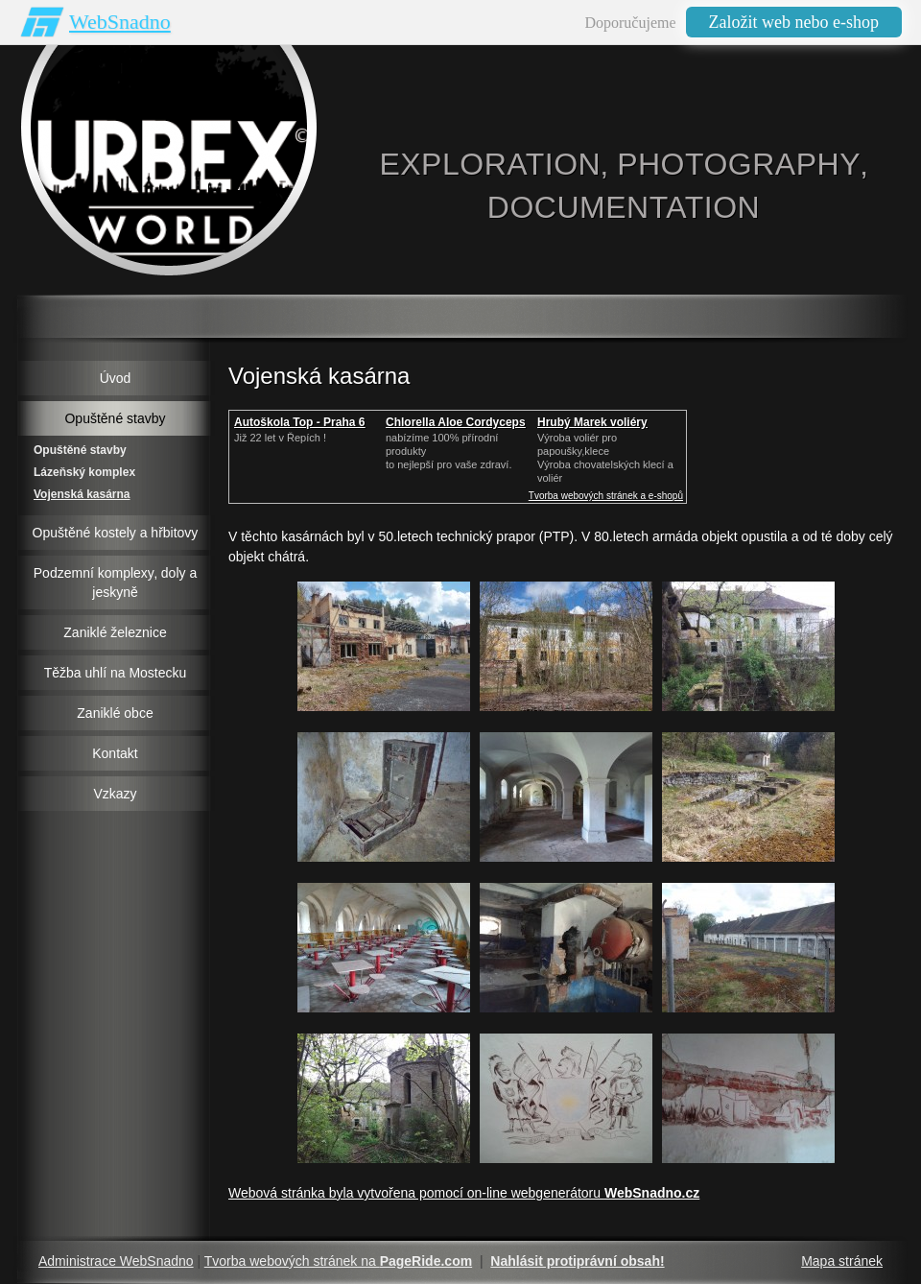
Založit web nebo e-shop (794, 22)
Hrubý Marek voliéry (592, 422)
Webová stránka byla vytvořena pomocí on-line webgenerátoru (463, 1193)
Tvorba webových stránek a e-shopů (606, 495)
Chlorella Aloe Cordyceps (456, 422)
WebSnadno (120, 22)
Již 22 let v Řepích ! (280, 437)
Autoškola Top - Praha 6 (299, 422)
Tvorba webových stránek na (338, 1261)
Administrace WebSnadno (116, 1261)
